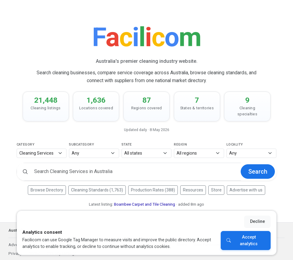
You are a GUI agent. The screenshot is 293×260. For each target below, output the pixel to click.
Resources (193, 190)
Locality (234, 144)
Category (26, 144)
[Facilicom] (146, 37)
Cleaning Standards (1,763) (97, 190)
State (127, 144)
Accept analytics (249, 240)
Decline (257, 221)
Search (257, 171)
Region (180, 144)
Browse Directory (47, 190)
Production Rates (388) (153, 190)
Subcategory (81, 144)
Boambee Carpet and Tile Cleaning (144, 204)
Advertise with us (246, 190)
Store (216, 190)
